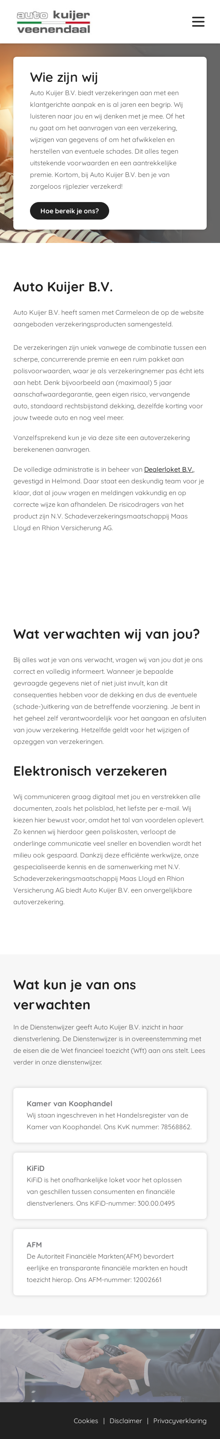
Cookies (86, 1420)
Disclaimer (126, 1420)
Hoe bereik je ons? (69, 211)
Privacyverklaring (180, 1420)
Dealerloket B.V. (168, 469)
